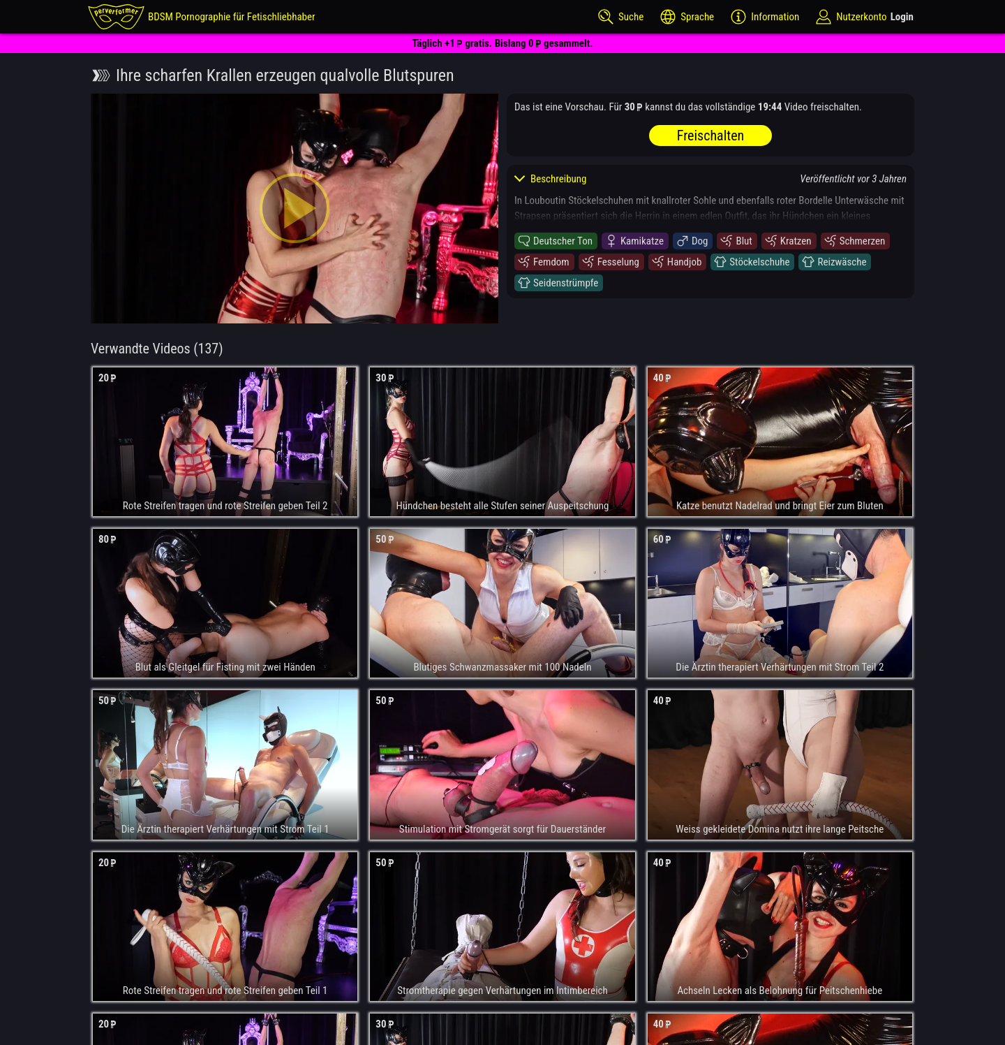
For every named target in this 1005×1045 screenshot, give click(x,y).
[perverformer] (202, 17)
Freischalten (710, 135)
